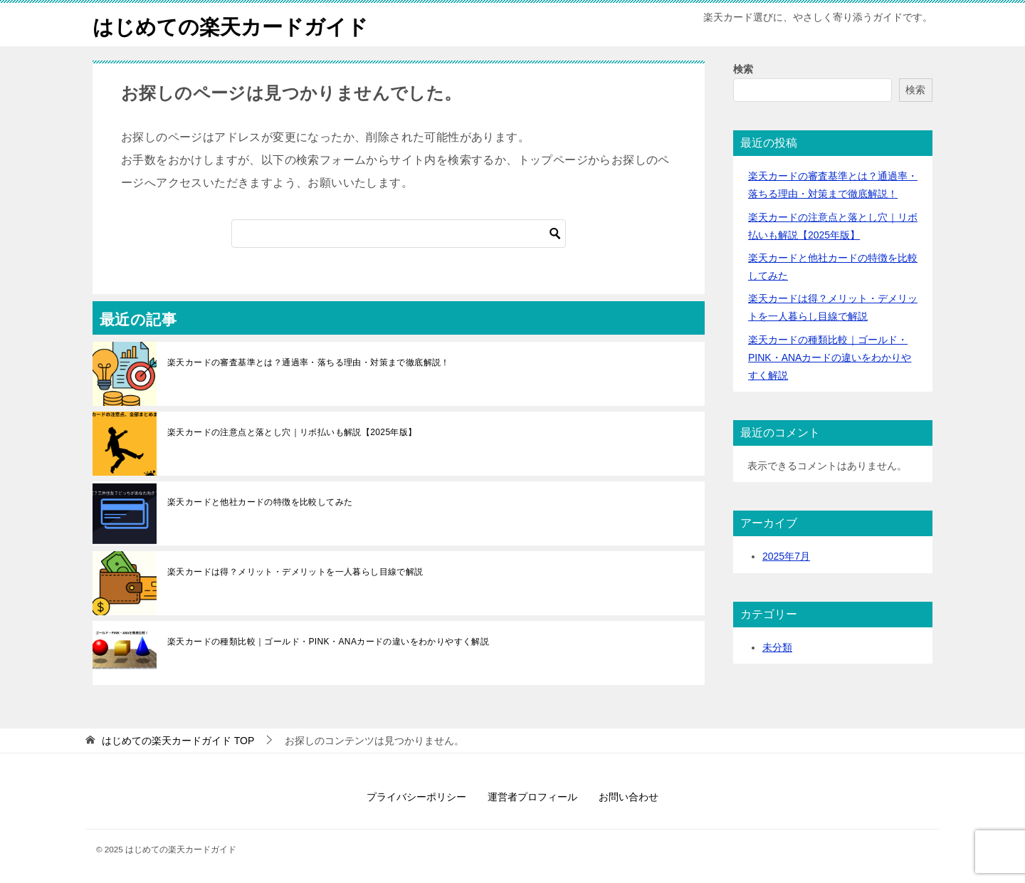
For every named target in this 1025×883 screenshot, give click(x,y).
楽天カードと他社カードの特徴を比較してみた (259, 502)
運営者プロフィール (532, 797)
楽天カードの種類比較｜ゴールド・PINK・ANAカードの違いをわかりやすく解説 (328, 642)
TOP (178, 740)
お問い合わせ (628, 797)
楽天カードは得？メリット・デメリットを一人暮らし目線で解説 (295, 572)
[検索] (398, 233)
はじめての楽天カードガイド (235, 25)
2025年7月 (786, 556)
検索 (743, 69)
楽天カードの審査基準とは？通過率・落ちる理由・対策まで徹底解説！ (308, 362)
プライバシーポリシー (416, 797)
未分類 (777, 646)
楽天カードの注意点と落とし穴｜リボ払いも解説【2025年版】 (292, 432)
